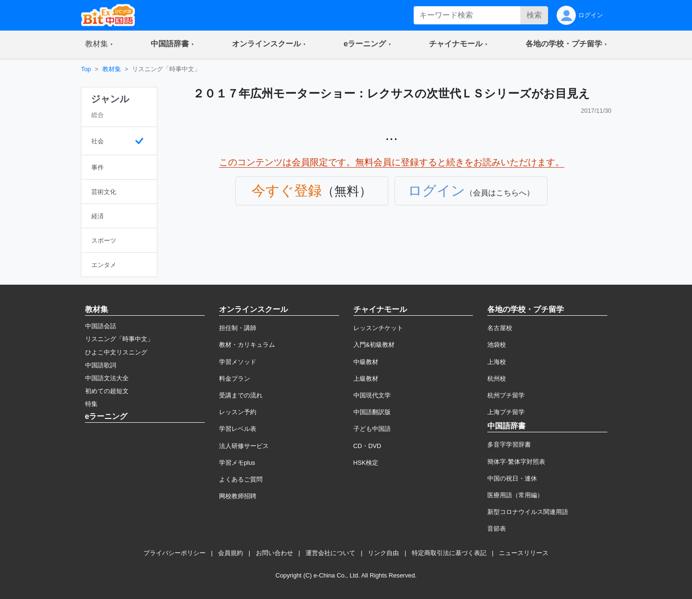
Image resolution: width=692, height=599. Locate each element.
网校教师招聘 (237, 496)
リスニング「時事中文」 (119, 338)
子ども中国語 (372, 428)
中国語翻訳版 (372, 412)
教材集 (111, 69)
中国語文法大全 (107, 378)
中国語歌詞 (100, 365)
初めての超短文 (107, 391)
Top (86, 69)
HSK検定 (365, 462)
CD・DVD (367, 445)
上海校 (496, 361)
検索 (534, 15)
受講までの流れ (241, 395)
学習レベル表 (237, 428)
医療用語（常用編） (515, 495)
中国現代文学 (372, 395)
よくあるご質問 (241, 479)
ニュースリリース (524, 552)
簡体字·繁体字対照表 (516, 461)
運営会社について (330, 552)
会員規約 (230, 552)
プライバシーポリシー (174, 552)
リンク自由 (383, 552)
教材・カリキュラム (247, 344)
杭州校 (496, 378)
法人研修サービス (244, 445)
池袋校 (496, 344)
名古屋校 (499, 328)
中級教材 (365, 361)
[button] (99, 44)
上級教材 (365, 378)
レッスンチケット (378, 328)
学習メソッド (237, 361)
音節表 (496, 528)
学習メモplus (237, 462)
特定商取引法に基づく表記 (449, 552)
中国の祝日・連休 (512, 478)
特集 (91, 403)
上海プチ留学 (506, 412)
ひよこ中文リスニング (116, 352)
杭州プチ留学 (506, 395)
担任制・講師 (237, 328)
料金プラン (234, 378)
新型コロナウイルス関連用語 (527, 511)
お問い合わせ (274, 552)
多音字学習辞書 (509, 444)
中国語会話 (100, 326)
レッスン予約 (237, 412)
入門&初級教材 (374, 344)
